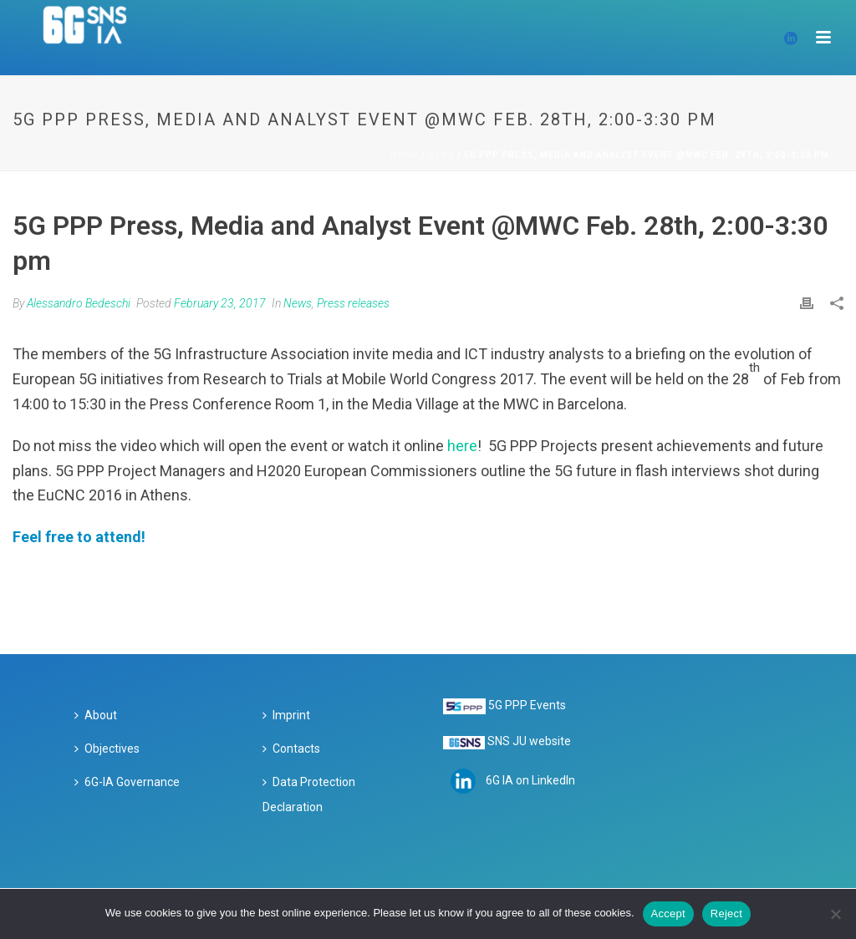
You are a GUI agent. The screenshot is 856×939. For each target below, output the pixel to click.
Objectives (107, 748)
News (441, 155)
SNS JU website (529, 741)
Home (404, 155)
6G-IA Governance (127, 782)
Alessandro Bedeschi (78, 303)
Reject (726, 913)
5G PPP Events (527, 705)
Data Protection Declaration (308, 794)
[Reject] (835, 914)
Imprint (286, 715)
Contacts (291, 748)
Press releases (353, 303)
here (462, 445)
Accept (668, 913)
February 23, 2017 (220, 303)
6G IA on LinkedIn (530, 779)
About (95, 715)
